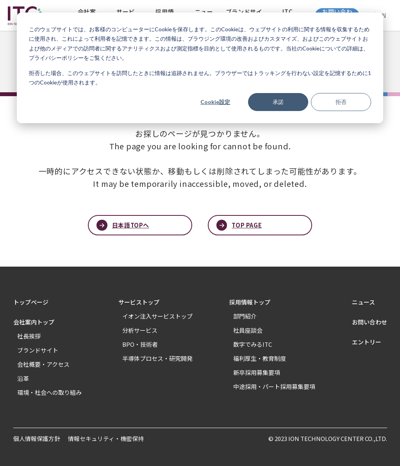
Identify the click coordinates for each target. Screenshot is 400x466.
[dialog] (200, 68)
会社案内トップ (33, 322)
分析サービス (139, 330)
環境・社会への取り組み (49, 392)
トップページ (30, 302)
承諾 (278, 102)
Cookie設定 (215, 102)
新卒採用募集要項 (256, 372)
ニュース (363, 302)
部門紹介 (245, 316)
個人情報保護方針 (36, 438)
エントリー (366, 342)
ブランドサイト (37, 350)
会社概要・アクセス (43, 364)
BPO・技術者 (140, 344)
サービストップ (138, 302)
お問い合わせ (369, 322)
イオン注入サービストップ (157, 316)
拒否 (341, 102)
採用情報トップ (249, 302)
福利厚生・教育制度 (259, 358)
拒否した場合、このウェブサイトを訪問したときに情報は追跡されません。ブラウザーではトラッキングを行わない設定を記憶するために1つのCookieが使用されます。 (200, 78)
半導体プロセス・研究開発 (157, 358)
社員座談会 (247, 330)
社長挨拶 (29, 336)
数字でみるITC (252, 344)
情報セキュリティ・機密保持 (106, 438)
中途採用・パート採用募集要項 (274, 386)
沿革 (23, 378)
